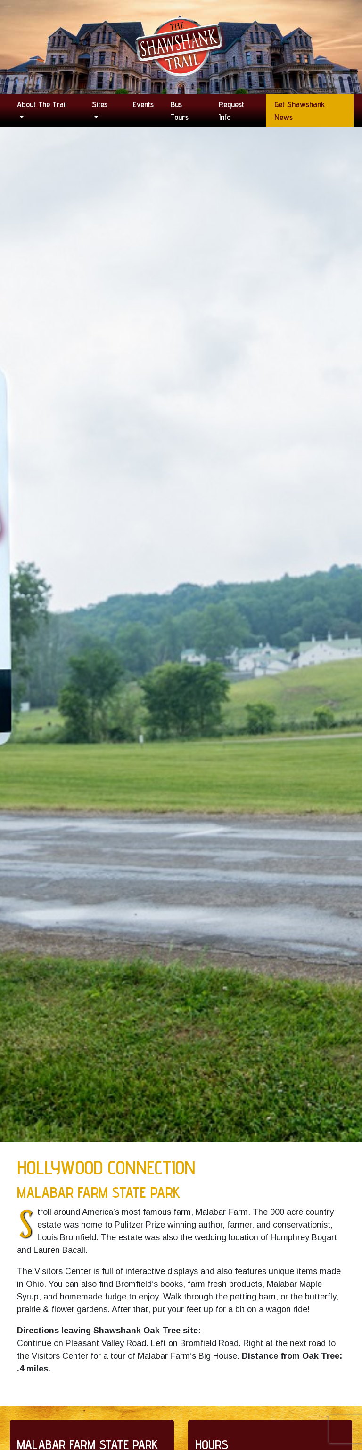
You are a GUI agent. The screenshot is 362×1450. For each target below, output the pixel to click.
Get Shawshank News (299, 110)
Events (143, 104)
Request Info (231, 110)
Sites (99, 104)
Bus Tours (180, 110)
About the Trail (41, 104)
